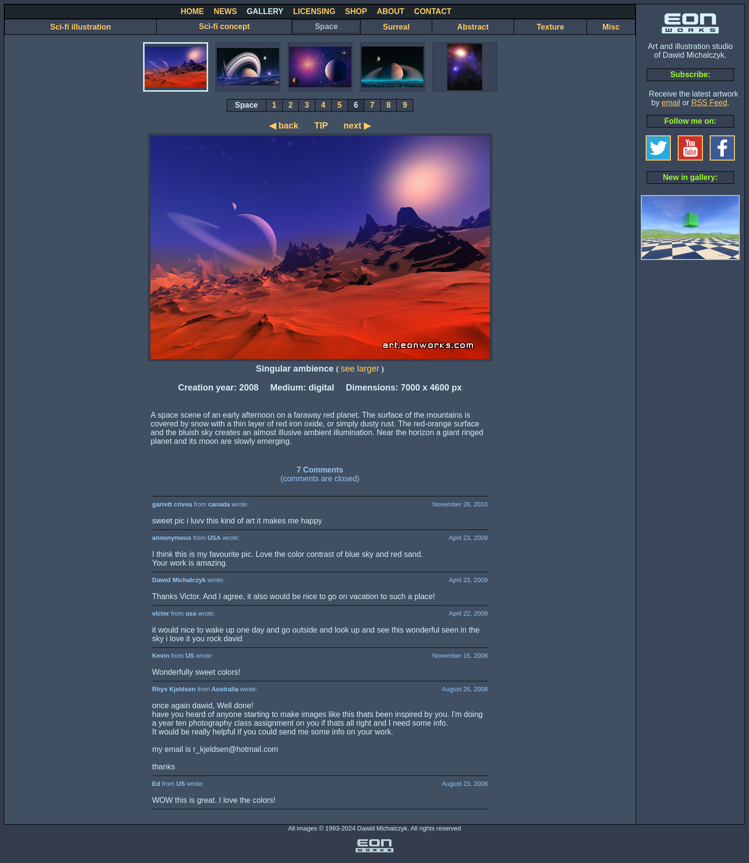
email (671, 102)
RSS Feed (709, 102)
